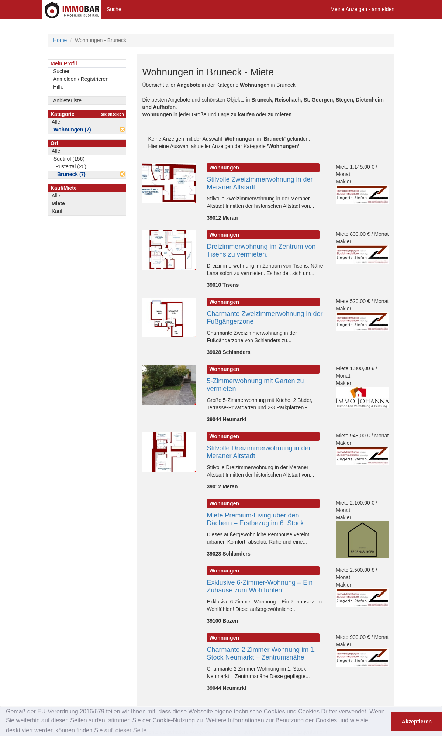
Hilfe (58, 87)
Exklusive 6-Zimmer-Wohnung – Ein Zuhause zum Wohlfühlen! (259, 586)
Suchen (61, 71)
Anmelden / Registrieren (80, 79)
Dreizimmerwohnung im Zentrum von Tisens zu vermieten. (261, 250)
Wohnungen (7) (72, 130)
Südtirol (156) (68, 159)
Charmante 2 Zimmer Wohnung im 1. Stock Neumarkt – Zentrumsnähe (261, 653)
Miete (58, 203)
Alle (56, 122)
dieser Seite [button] (131, 730)
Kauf (57, 211)
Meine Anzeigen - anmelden (362, 9)
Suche (114, 9)
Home (60, 40)
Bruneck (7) (71, 174)
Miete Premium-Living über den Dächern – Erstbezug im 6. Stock (255, 519)
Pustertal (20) (70, 166)
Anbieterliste (67, 100)
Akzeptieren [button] (417, 722)
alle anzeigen (112, 114)
